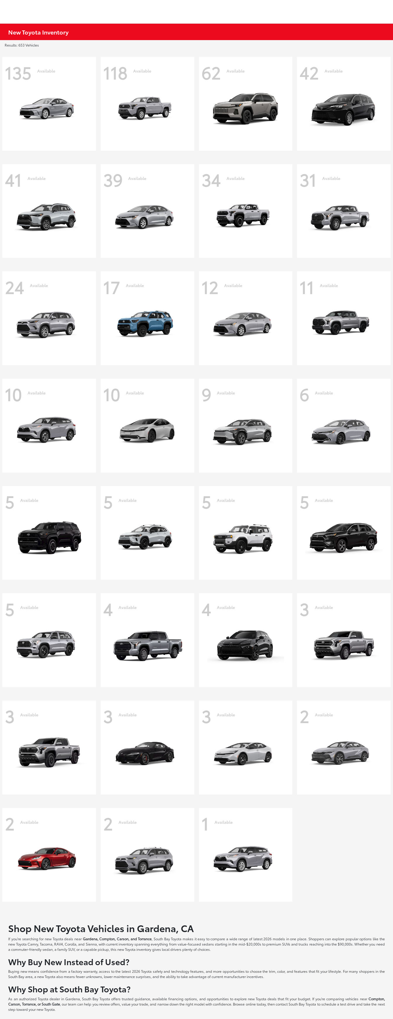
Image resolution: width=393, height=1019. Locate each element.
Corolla (70, 943)
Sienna (91, 943)
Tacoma (46, 943)
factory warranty (84, 971)
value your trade (135, 1003)
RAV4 (58, 943)
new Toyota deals (59, 938)
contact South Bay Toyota (296, 1003)
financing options (182, 998)
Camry (33, 943)
